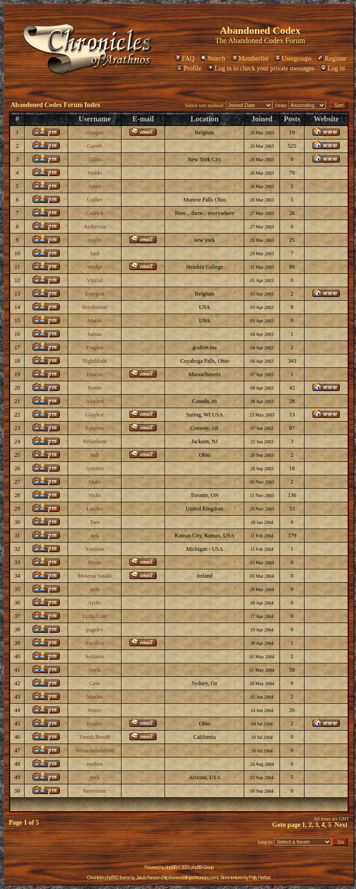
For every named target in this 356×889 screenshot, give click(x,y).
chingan (94, 132)
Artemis (95, 468)
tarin (94, 589)
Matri (95, 482)
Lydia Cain (95, 616)
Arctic (95, 602)
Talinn (95, 159)
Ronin (95, 388)
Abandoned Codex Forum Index (55, 104)
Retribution (95, 307)
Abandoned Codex (256, 40)
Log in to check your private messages (261, 68)
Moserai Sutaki (95, 576)
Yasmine (94, 549)
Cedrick (94, 213)
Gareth (94, 146)
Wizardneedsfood (94, 750)
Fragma (94, 347)
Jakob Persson (148, 877)
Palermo (94, 428)
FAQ (185, 58)
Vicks (95, 495)
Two (95, 522)
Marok (94, 320)
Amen (95, 186)
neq (95, 535)
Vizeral (95, 280)
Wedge (94, 267)
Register (332, 58)
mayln (95, 240)
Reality (95, 723)
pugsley (94, 629)
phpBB (171, 867)
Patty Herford (259, 877)
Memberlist (250, 58)
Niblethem (95, 441)
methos (95, 764)
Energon (94, 293)
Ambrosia (95, 226)
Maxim (95, 697)
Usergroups (293, 58)
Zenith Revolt (94, 737)
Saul (95, 253)
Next (341, 824)
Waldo (95, 173)
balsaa (95, 334)
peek (94, 777)
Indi (94, 455)
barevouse (94, 791)
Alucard (95, 401)
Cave (95, 683)
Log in (333, 68)
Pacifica (95, 643)
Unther (94, 199)
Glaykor (95, 414)
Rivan (95, 562)
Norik (94, 670)
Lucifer (95, 508)
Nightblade (95, 361)
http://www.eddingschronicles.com (189, 877)
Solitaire (94, 656)
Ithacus (95, 374)
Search (213, 58)
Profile (189, 68)
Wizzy (95, 710)
